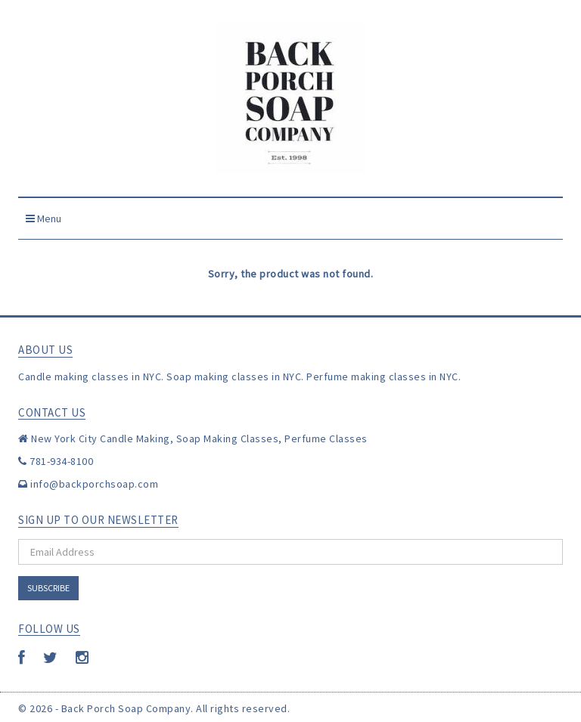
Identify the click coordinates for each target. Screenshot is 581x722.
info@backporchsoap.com (94, 484)
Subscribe (48, 587)
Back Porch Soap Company (126, 708)
